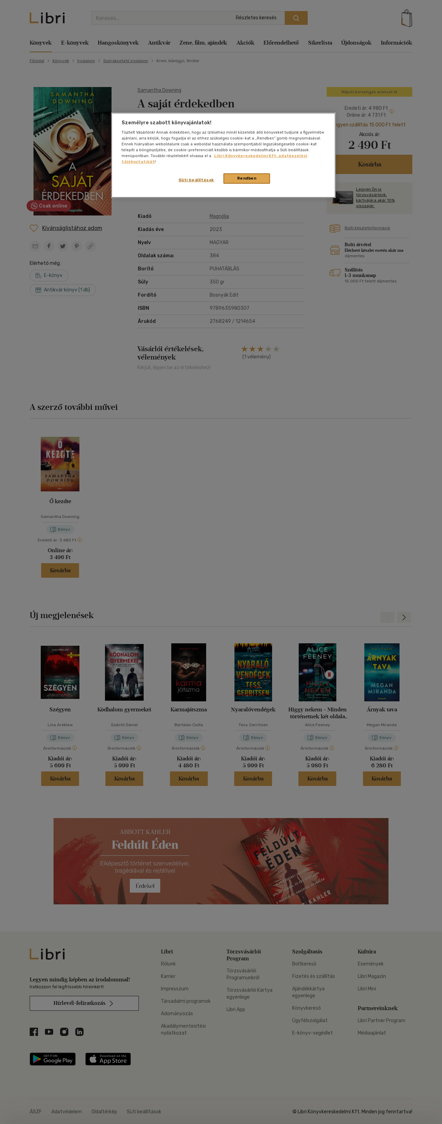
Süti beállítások (196, 179)
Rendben (247, 178)
